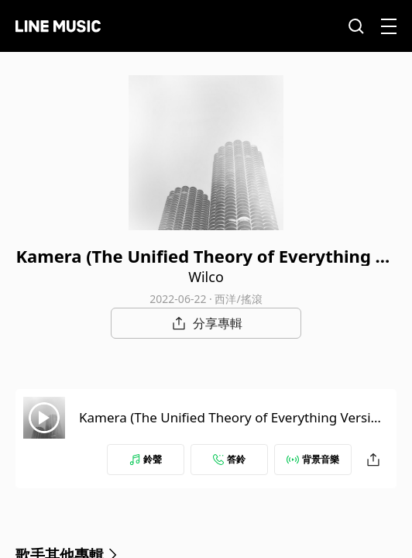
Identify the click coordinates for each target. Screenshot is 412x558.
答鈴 (229, 459)
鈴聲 (145, 459)
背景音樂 (313, 459)
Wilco (206, 276)
